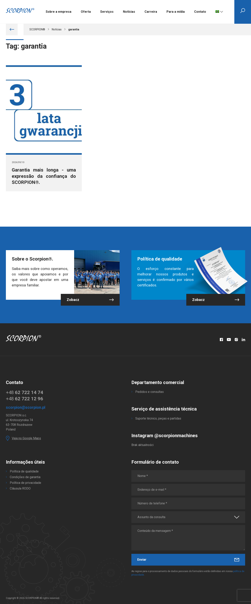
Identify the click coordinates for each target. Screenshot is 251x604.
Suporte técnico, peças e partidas (158, 418)
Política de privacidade (25, 483)
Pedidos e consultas (149, 392)
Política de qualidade (24, 471)
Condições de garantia (25, 477)
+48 (24, 392)
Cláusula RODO (20, 488)
